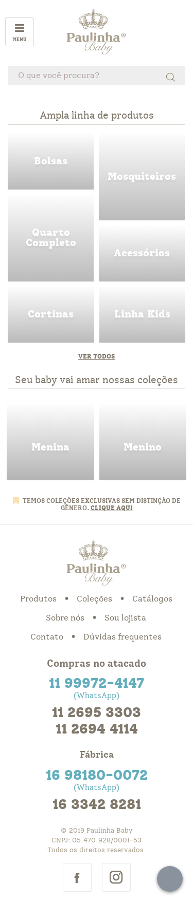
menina (50, 442)
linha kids (142, 315)
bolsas (51, 162)
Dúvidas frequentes (122, 637)
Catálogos (152, 599)
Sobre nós (65, 618)
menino (143, 442)
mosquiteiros (142, 177)
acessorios (142, 253)
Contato (46, 637)
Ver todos (96, 356)
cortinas (51, 315)
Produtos (38, 599)
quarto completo (51, 238)
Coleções (94, 599)
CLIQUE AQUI (112, 508)
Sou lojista (125, 618)
